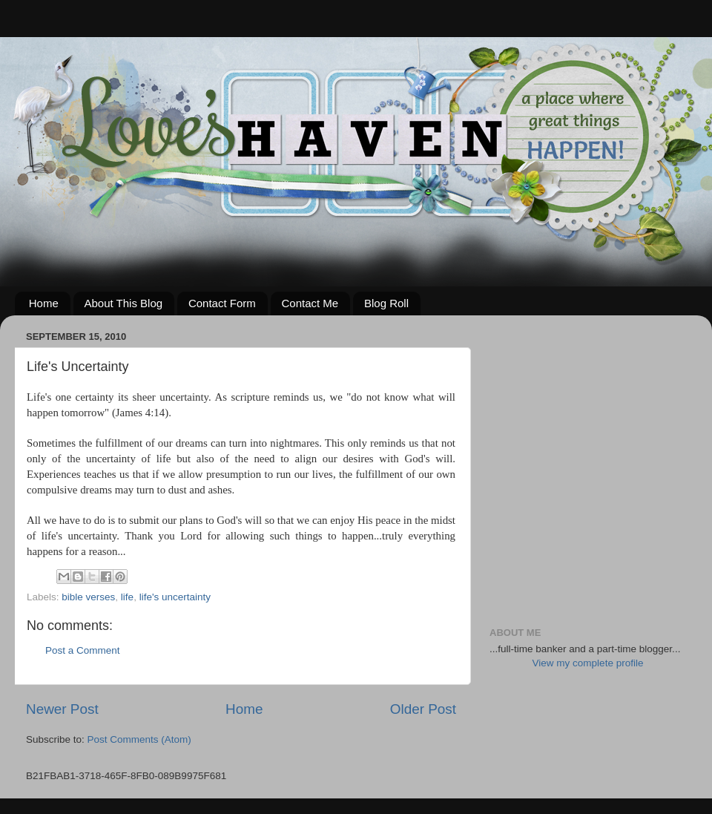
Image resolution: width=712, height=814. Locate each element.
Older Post (423, 709)
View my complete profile (588, 663)
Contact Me (310, 303)
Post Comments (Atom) (139, 739)
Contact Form (222, 303)
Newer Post (62, 709)
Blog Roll (386, 303)
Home (44, 303)
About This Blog (124, 303)
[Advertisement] (139, 465)
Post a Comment (82, 650)
